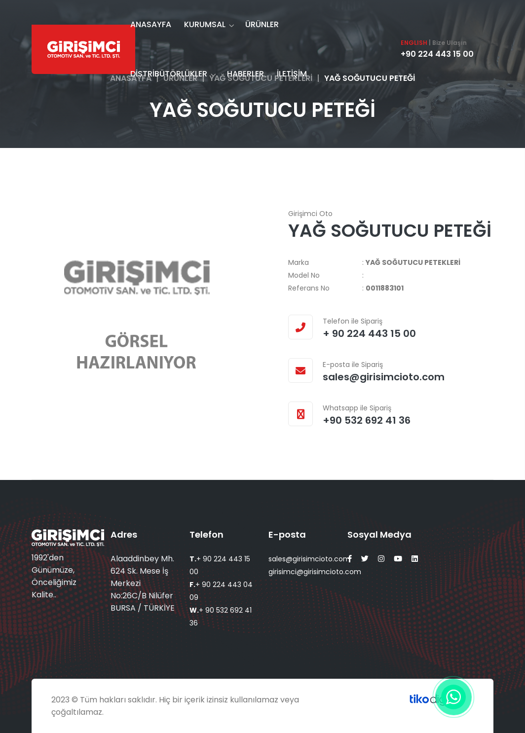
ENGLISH (414, 42)
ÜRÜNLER (262, 24)
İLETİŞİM (292, 73)
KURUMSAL (204, 24)
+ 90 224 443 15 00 (369, 333)
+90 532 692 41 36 (367, 420)
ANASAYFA (150, 24)
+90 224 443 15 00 (437, 54)
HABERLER (245, 73)
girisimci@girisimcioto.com (314, 572)
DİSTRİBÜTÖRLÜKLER (168, 73)
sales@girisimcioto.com (384, 377)
